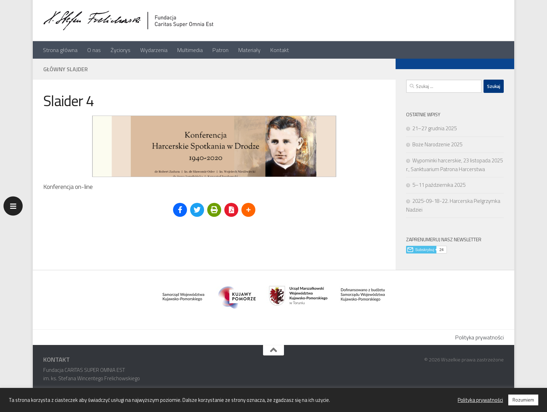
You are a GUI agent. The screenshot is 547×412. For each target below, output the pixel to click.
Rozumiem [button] (523, 399)
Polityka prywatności (479, 337)
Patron (220, 50)
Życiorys (120, 50)
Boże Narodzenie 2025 (437, 144)
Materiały (249, 50)
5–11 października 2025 (438, 185)
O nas (94, 50)
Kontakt (279, 50)
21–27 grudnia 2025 (434, 128)
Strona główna (60, 50)
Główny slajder (65, 69)
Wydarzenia (153, 50)
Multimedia (190, 50)
